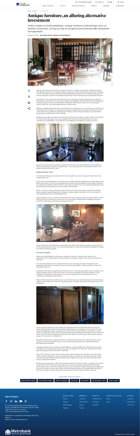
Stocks (108, 402)
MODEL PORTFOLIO (48, 6)
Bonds (108, 399)
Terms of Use (130, 405)
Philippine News (45, 380)
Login (110, 2)
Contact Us (130, 399)
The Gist (65, 399)
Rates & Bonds (61, 380)
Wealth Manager (67, 405)
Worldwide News (28, 380)
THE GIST (63, 6)
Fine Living (113, 380)
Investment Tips (99, 380)
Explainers (65, 408)
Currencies (82, 399)
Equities (74, 380)
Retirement (96, 405)
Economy (85, 380)
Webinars (65, 402)
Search (121, 2)
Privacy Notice (131, 402)
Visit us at (83, 2)
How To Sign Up (99, 2)
